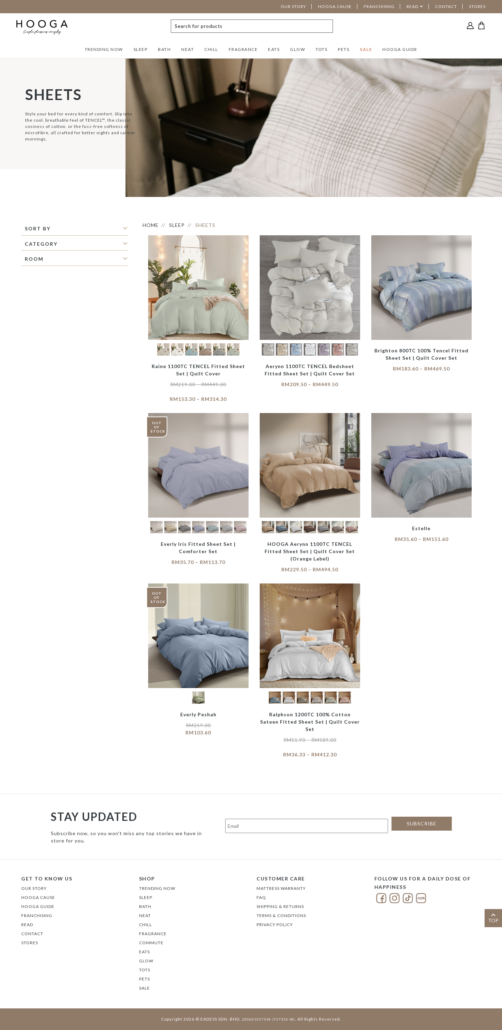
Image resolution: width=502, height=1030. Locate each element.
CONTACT (446, 6)
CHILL (211, 49)
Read (27, 924)
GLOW (297, 49)
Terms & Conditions (281, 915)
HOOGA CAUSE (335, 6)
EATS (274, 49)
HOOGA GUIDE (400, 49)
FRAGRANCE (243, 49)
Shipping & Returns (280, 906)
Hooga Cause (38, 897)
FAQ (261, 897)
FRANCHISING (379, 6)
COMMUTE (151, 942)
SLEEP (141, 49)
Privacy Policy (275, 924)
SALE (366, 49)
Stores (29, 942)
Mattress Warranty (281, 888)
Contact (32, 933)
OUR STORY (293, 6)
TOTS (321, 49)
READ (412, 6)
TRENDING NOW (104, 49)
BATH (164, 49)
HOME (151, 225)
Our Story (34, 888)
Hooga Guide (37, 906)
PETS (343, 49)
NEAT (187, 49)
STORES (477, 6)
